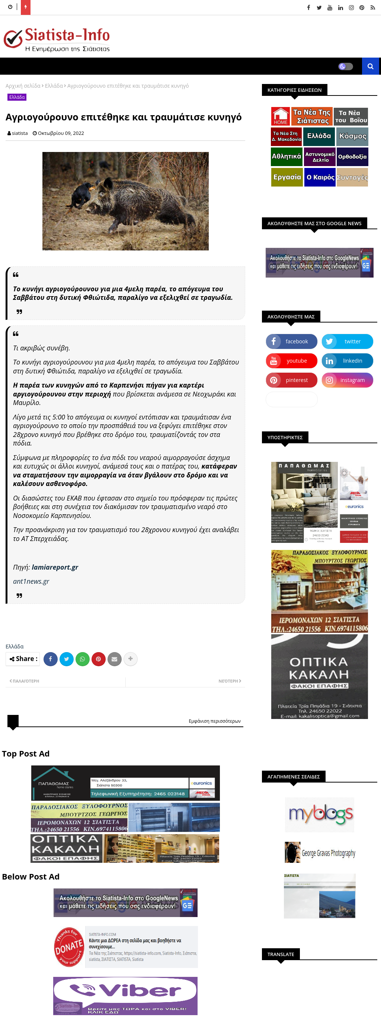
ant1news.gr (31, 581)
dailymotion (291, 399)
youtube (297, 360)
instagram (352, 379)
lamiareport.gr (55, 567)
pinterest (297, 379)
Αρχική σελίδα (23, 85)
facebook (297, 341)
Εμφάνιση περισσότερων (215, 721)
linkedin (352, 360)
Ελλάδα (54, 85)
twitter (353, 341)
